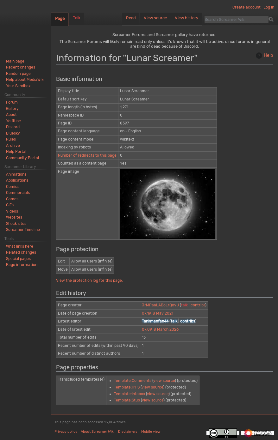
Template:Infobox (129, 394)
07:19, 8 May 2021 (157, 313)
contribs (198, 305)
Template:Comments (132, 380)
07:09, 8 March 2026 (160, 329)
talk (184, 305)
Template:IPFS (127, 387)
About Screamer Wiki (98, 432)
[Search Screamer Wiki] (237, 19)
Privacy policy (65, 432)
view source (164, 380)
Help (263, 55)
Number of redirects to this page (87, 155)
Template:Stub (127, 400)
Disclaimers (127, 432)
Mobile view (151, 432)
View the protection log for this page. (89, 280)
